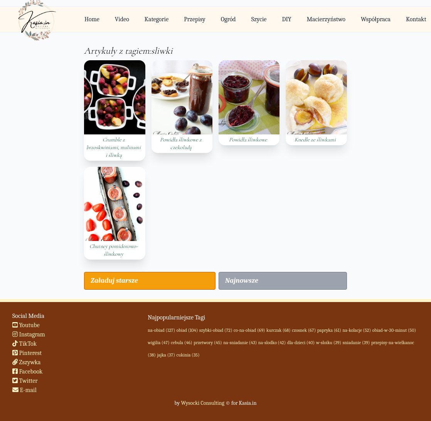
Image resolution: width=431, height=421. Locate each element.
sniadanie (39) (356, 342)
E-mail (24, 390)
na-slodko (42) (272, 342)
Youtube (26, 325)
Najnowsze (241, 281)
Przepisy (194, 19)
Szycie (259, 19)
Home (91, 19)
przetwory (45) (208, 342)
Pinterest (27, 353)
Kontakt (416, 19)
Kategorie (156, 19)
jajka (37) (166, 355)
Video (122, 19)
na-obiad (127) (161, 330)
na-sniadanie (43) (240, 342)
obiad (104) (187, 330)
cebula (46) (181, 342)
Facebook (27, 371)
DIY (286, 19)
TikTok (24, 343)
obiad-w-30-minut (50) (394, 330)
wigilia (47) (158, 342)
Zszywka (26, 362)
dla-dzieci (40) (301, 342)
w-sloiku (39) (328, 342)
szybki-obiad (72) (215, 330)
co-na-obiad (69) (249, 330)
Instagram (28, 334)
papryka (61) (329, 330)
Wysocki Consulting (202, 403)
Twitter (25, 380)
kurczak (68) (278, 330)
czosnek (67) (304, 330)
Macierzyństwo (326, 19)
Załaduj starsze (114, 281)
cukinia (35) (188, 355)
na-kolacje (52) (356, 330)
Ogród (228, 19)
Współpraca (376, 19)
